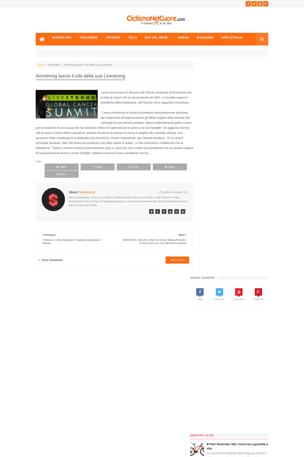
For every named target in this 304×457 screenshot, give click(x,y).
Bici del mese (156, 37)
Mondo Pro (62, 37)
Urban (183, 37)
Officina (113, 37)
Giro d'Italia (232, 37)
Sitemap (88, 439)
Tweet (58, 171)
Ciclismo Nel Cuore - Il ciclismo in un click (155, 450)
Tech (132, 37)
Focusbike (88, 37)
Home (41, 64)
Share (87, 171)
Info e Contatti (208, 328)
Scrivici (44, 439)
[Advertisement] (228, 155)
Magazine (205, 37)
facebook (173, 257)
